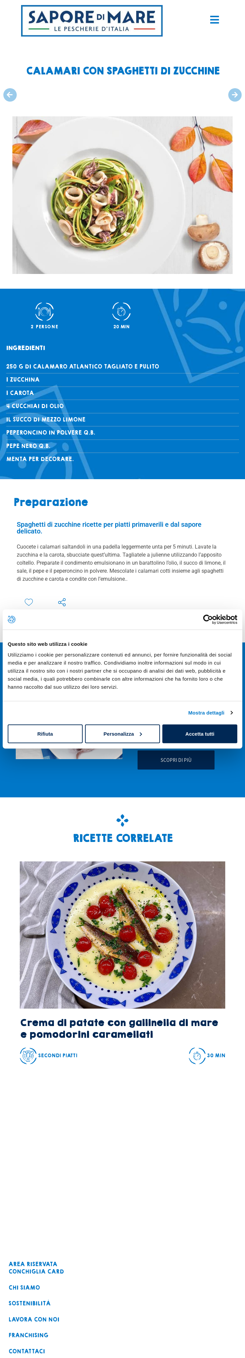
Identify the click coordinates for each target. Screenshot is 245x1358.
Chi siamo (24, 1288)
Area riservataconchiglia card (36, 1268)
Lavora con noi (33, 1320)
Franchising (28, 1336)
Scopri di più (176, 760)
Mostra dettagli (206, 713)
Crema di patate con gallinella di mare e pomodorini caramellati (119, 1028)
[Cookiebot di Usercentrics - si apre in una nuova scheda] (208, 620)
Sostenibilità (29, 1304)
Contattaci (26, 1352)
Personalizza (122, 733)
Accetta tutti (200, 733)
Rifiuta (45, 733)
